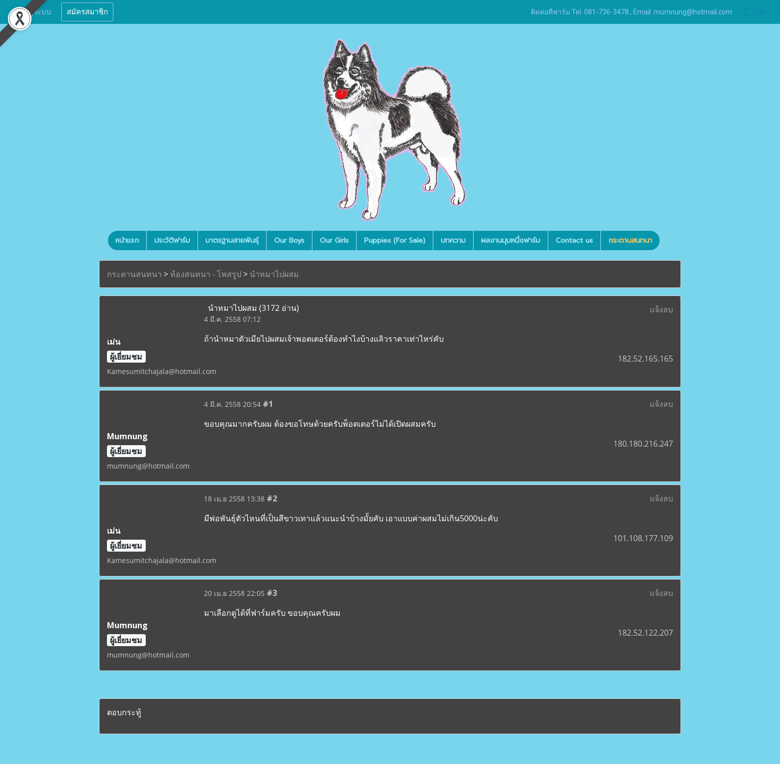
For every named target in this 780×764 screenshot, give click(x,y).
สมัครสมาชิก (87, 11)
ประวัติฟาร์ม (172, 240)
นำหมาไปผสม (274, 274)
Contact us (574, 240)
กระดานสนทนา (630, 240)
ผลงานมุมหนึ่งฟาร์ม (510, 240)
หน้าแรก (127, 240)
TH (755, 11)
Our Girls (334, 240)
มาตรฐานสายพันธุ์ (232, 240)
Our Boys (289, 240)
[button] (669, 241)
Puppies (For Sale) (394, 240)
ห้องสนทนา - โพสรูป (205, 274)
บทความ (453, 240)
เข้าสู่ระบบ (34, 11)
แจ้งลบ (661, 309)
